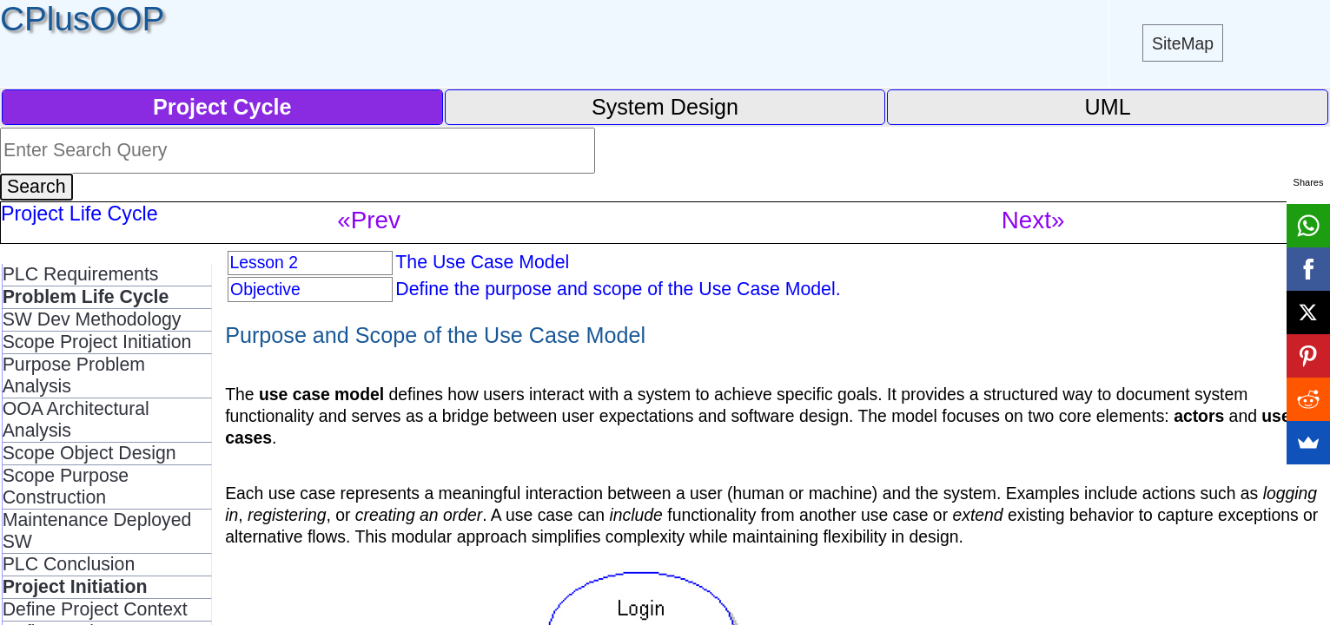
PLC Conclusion (69, 564)
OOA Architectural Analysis (76, 419)
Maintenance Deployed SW (97, 531)
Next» (1033, 220)
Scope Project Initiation (97, 342)
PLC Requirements (81, 274)
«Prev (368, 220)
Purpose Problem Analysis (74, 375)
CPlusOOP (82, 18)
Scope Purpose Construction (66, 486)
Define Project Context (95, 609)
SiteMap (1183, 43)
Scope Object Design (89, 453)
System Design (665, 107)
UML (1108, 107)
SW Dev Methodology (92, 319)
